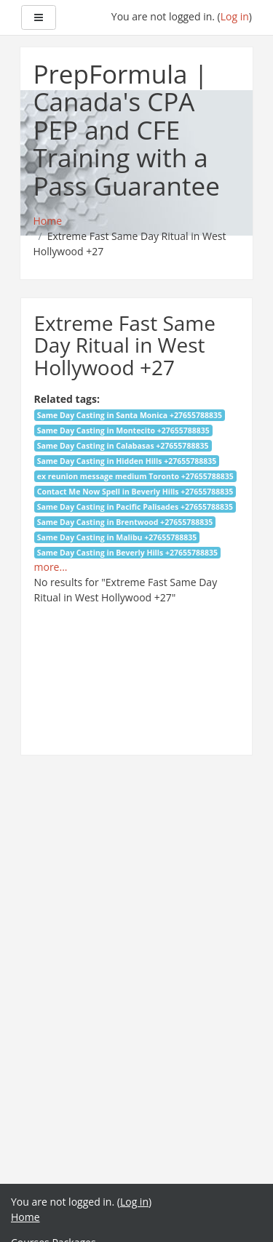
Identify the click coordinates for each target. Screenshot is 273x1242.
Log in (235, 16)
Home (25, 1217)
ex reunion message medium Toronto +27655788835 (135, 476)
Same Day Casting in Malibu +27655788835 (117, 537)
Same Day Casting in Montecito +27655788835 (123, 430)
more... (51, 567)
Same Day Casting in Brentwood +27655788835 (125, 522)
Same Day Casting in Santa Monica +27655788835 (129, 415)
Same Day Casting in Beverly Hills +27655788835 (127, 553)
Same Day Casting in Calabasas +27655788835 (123, 446)
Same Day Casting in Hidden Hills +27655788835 (127, 461)
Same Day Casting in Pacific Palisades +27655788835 (135, 507)
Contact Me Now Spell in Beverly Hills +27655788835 (135, 491)
